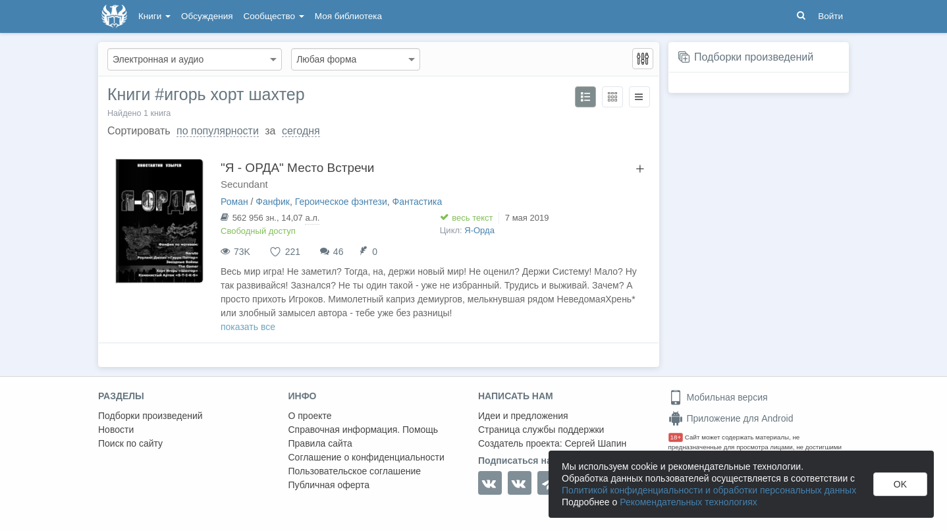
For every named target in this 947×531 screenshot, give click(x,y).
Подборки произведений (753, 57)
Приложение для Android (731, 418)
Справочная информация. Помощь (363, 429)
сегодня (301, 130)
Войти (830, 16)
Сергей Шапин (595, 443)
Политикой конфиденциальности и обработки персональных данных (709, 490)
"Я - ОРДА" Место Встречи (297, 168)
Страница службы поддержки (541, 429)
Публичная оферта (329, 485)
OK (900, 484)
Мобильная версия (718, 397)
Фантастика (417, 201)
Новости (116, 429)
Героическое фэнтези (341, 201)
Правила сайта (320, 443)
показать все (248, 326)
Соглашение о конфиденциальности (366, 457)
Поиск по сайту (130, 443)
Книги (154, 16)
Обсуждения (206, 16)
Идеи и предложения (523, 415)
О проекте (310, 415)
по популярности (217, 130)
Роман (234, 201)
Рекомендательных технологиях (688, 502)
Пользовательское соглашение (354, 471)
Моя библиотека (348, 16)
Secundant (244, 184)
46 (338, 251)
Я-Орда (479, 230)
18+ (676, 437)
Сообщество (274, 16)
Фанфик (273, 201)
